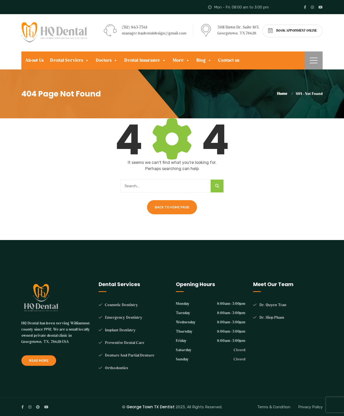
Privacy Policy (310, 407)
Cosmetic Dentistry (121, 305)
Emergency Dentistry (123, 318)
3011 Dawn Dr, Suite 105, (239, 27)
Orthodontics (116, 368)
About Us (34, 60)
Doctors (107, 60)
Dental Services (69, 60)
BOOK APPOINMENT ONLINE (292, 30)
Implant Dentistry (120, 330)
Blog (204, 60)
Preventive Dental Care (124, 343)
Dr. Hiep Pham (271, 318)
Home (283, 94)
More (181, 60)
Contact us (228, 60)
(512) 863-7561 (134, 27)
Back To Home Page (172, 207)
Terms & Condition (273, 407)
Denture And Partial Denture (129, 355)
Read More (38, 360)
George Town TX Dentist (150, 407)
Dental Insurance (145, 60)
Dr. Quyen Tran (273, 305)
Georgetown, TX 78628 (237, 33)
